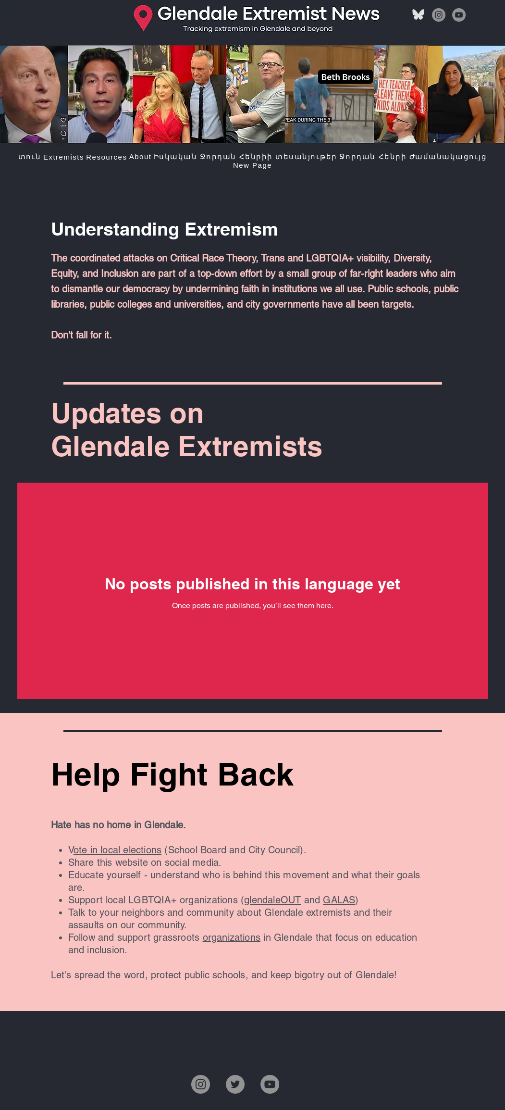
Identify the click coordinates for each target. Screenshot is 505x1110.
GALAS (339, 900)
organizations (232, 937)
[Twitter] (235, 1084)
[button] (63, 156)
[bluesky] (418, 15)
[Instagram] (438, 15)
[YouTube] (459, 15)
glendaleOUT (272, 900)
